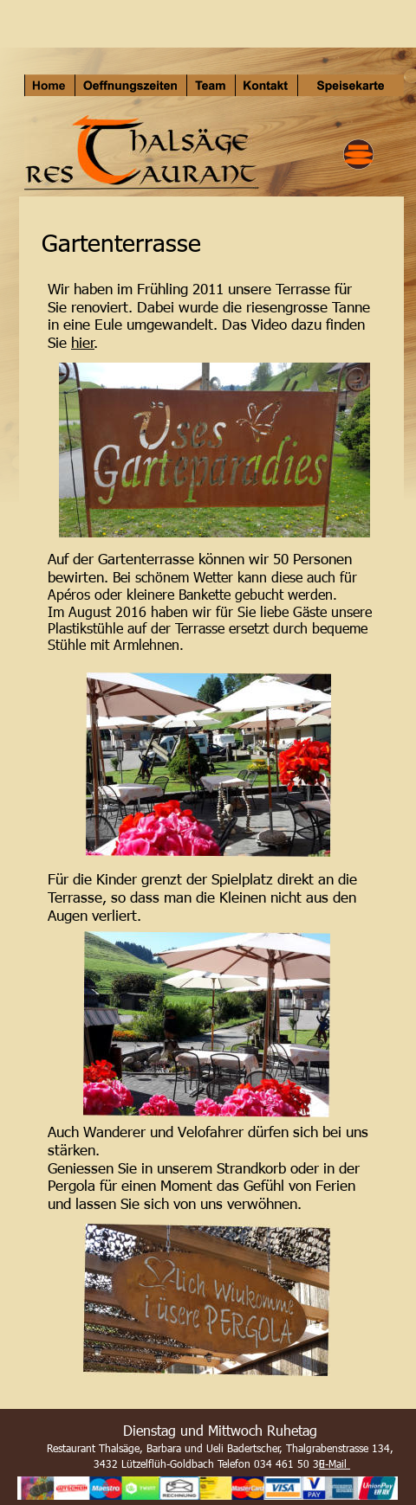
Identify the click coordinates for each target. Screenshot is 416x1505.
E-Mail (334, 1463)
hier (82, 341)
